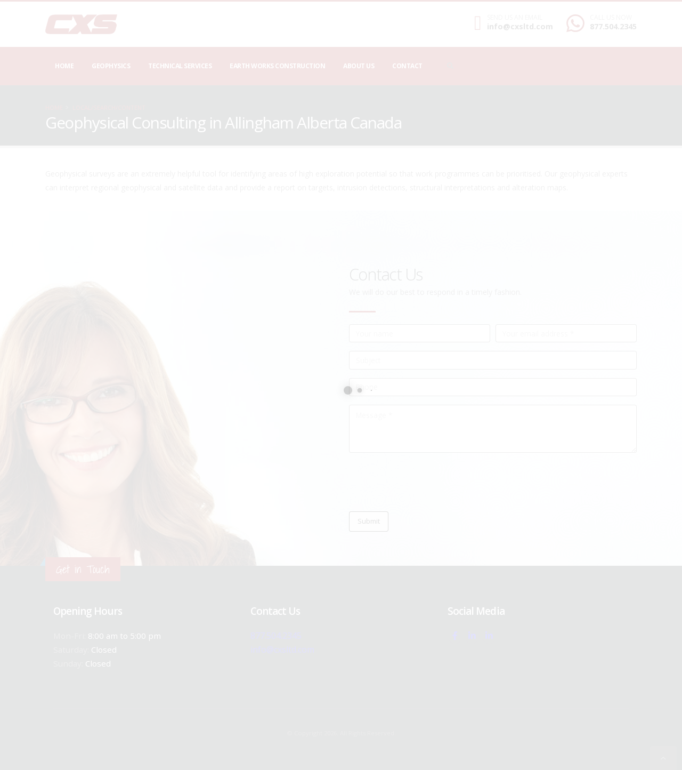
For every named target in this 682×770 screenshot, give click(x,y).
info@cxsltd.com (520, 26)
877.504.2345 (613, 26)
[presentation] (430, 482)
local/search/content (108, 107)
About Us (358, 65)
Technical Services (180, 65)
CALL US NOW (611, 17)
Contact (407, 65)
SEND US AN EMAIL (514, 17)
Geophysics (111, 65)
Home (64, 65)
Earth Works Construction (277, 65)
